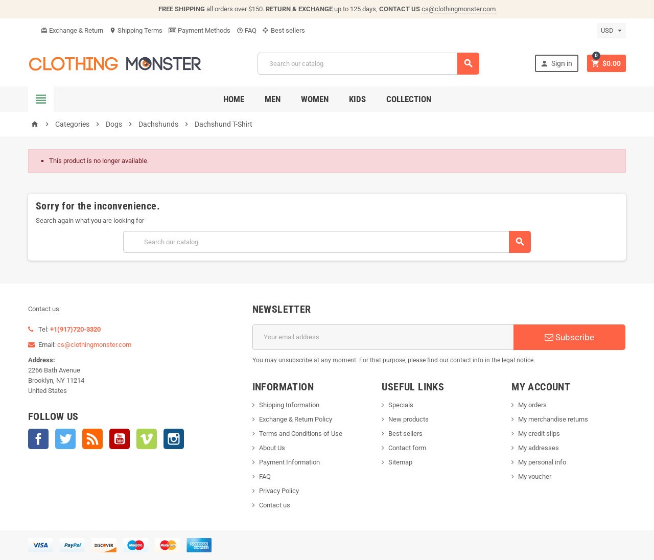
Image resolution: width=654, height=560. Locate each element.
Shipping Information (289, 405)
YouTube (119, 439)
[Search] (368, 64)
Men (273, 99)
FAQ (246, 30)
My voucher (534, 476)
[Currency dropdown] (611, 30)
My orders (532, 405)
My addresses (538, 448)
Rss (92, 439)
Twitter (65, 439)
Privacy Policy (279, 491)
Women (315, 99)
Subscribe (569, 337)
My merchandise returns (553, 419)
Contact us (274, 505)
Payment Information (289, 462)
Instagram (174, 439)
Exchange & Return (72, 30)
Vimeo (146, 439)
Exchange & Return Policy (295, 419)
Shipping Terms (135, 30)
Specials (400, 405)
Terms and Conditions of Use (300, 433)
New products (408, 419)
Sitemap (400, 462)
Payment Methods (199, 30)
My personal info (542, 462)
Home (233, 99)
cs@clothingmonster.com (459, 9)
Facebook (38, 439)
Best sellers (284, 30)
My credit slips (539, 433)
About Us (272, 448)
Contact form (407, 448)
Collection (408, 99)
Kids (357, 99)
